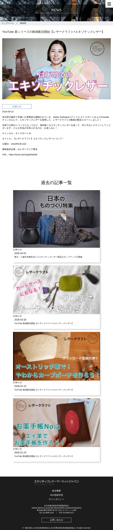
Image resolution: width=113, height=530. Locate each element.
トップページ (7, 23)
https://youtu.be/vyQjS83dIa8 (23, 154)
